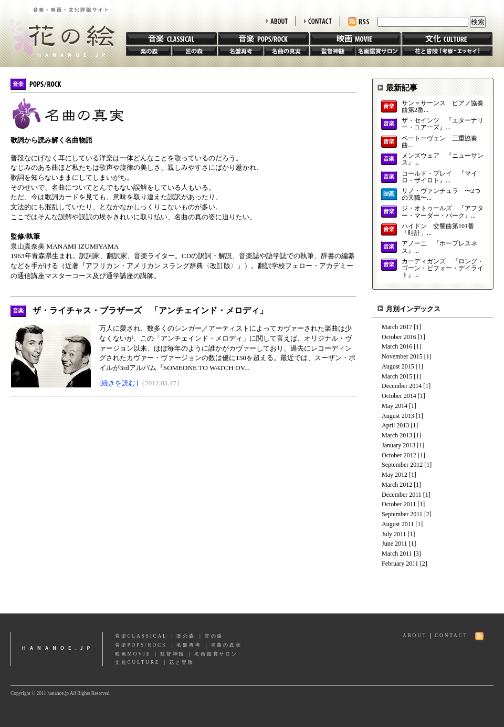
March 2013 (397, 435)
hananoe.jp (56, 649)
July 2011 (394, 534)
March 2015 (397, 376)
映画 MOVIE (355, 38)
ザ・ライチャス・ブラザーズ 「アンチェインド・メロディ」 (150, 310)
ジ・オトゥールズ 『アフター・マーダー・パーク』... (443, 212)
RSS (358, 21)
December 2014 (402, 386)
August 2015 (398, 366)
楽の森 (148, 51)
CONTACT (318, 21)
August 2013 (398, 415)
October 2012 (399, 455)
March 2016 (397, 346)
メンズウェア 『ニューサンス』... (443, 159)
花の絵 (57, 28)
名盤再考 (240, 51)
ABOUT (277, 21)
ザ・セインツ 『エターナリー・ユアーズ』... (443, 124)
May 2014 (394, 405)
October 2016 (399, 337)
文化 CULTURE (447, 38)
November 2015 (402, 356)
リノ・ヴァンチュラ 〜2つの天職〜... (441, 194)
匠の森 (194, 51)
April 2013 (395, 425)
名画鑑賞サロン (378, 51)
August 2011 (398, 524)
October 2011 (399, 504)
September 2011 (402, 514)
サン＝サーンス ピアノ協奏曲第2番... (443, 107)
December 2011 (402, 494)
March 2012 (397, 484)
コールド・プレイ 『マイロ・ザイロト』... (439, 177)
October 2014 (399, 396)
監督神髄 (332, 51)
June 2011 (394, 543)
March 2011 (397, 553)
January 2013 (398, 445)
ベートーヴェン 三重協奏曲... (439, 142)
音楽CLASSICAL (141, 636)
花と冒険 (447, 51)
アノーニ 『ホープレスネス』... (439, 247)
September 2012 (402, 464)
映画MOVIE (133, 654)
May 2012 (394, 474)
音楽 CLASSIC (171, 38)
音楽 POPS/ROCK (263, 38)
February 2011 (400, 563)
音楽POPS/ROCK (141, 645)
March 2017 (397, 327)
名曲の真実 (286, 51)
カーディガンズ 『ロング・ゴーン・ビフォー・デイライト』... (443, 268)
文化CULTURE (137, 662)
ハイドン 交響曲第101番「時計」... (438, 230)
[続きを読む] (118, 383)
